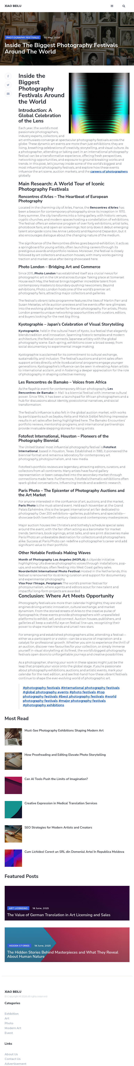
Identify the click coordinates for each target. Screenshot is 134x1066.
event (9, 1033)
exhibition (12, 1013)
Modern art (13, 1028)
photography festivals (22, 37)
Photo (9, 1023)
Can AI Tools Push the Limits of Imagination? (56, 779)
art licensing (18, 908)
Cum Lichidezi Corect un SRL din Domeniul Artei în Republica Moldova (74, 852)
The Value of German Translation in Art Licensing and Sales (58, 915)
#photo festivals (83, 692)
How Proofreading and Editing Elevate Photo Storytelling (65, 755)
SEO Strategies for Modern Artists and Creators (58, 827)
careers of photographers (109, 171)
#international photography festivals (90, 688)
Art (7, 1018)
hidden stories (19, 945)
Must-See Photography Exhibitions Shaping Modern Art (64, 730)
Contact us (13, 1059)
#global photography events (46, 692)
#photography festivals (41, 688)
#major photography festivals (82, 701)
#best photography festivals (81, 696)
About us (11, 1054)
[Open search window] (123, 6)
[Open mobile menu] (112, 6)
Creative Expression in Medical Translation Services (61, 803)
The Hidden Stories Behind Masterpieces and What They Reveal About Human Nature (62, 954)
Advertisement (15, 1063)
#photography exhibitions (43, 705)
